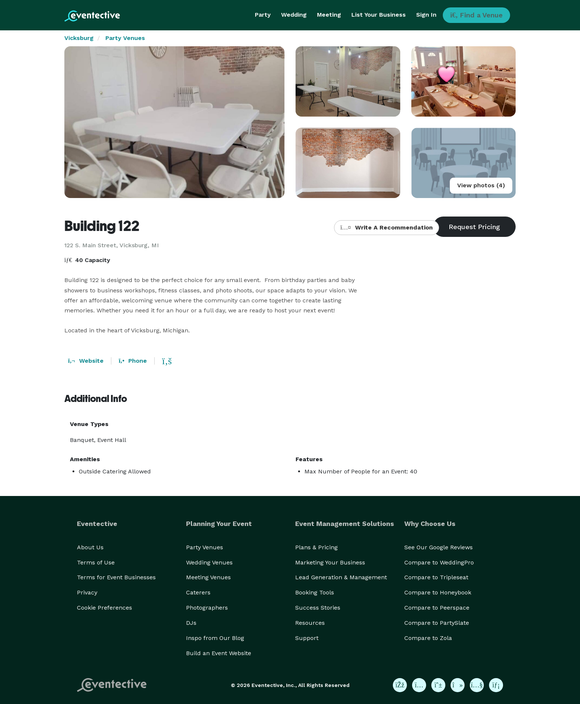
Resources (310, 622)
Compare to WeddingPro (439, 562)
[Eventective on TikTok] (458, 685)
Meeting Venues (208, 577)
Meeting (329, 14)
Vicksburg (79, 37)
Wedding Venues (209, 562)
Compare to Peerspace (436, 607)
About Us (90, 547)
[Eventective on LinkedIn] (496, 685)
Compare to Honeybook (437, 592)
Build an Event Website (218, 653)
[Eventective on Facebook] (400, 685)
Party (263, 14)
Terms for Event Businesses (116, 577)
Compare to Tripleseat (436, 577)
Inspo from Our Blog (215, 637)
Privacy (87, 592)
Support (306, 637)
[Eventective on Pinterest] (438, 685)
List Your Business (378, 14)
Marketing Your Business (330, 562)
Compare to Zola (428, 637)
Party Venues (125, 37)
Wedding (294, 14)
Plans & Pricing (316, 547)
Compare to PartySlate (436, 622)
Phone (133, 360)
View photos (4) (481, 185)
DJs (191, 622)
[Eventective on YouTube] (477, 685)
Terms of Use (96, 562)
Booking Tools (314, 592)
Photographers (207, 607)
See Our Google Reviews (438, 547)
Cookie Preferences (104, 607)
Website (86, 360)
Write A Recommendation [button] (386, 227)
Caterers (198, 592)
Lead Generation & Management (341, 577)
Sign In (426, 14)
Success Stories (317, 607)
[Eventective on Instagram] (419, 685)
